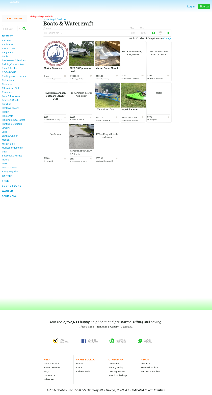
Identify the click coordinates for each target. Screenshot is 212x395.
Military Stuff (8, 143)
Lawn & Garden (10, 135)
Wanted (7, 191)
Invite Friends (83, 371)
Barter (7, 176)
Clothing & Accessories (14, 76)
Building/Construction (13, 64)
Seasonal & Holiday (12, 155)
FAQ (46, 371)
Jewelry (6, 128)
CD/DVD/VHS (9, 72)
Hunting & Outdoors (12, 124)
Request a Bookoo (150, 371)
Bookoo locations (150, 367)
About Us (145, 363)
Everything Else (10, 171)
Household (7, 116)
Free (5, 181)
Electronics (7, 92)
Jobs (4, 132)
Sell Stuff (15, 18)
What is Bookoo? (52, 363)
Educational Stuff (11, 88)
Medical (6, 139)
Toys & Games (9, 167)
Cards (79, 367)
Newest (7, 36)
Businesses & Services (14, 60)
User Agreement (116, 371)
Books (5, 56)
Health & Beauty (10, 108)
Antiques (6, 40)
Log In (191, 6)
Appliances (7, 44)
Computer (7, 84)
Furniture (6, 104)
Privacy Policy (115, 367)
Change (167, 38)
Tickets (5, 159)
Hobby (5, 112)
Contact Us (49, 375)
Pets (4, 151)
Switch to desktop (117, 375)
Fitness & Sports (10, 100)
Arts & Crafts (8, 48)
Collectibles (8, 80)
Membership (114, 363)
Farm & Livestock (11, 96)
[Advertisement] (13, 248)
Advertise (48, 379)
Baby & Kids (8, 52)
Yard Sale (9, 196)
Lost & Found (11, 186)
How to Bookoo (52, 367)
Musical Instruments (12, 147)
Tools (4, 163)
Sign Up (204, 6)
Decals (79, 363)
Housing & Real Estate (13, 120)
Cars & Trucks (9, 68)
